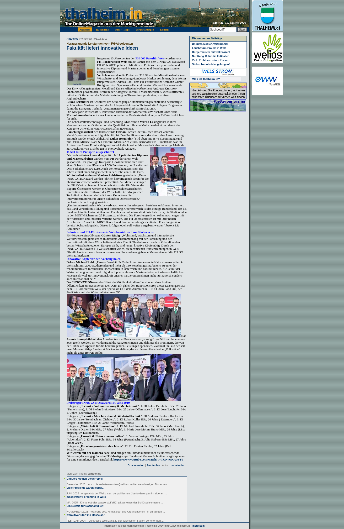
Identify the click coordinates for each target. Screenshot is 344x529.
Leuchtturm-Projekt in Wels (209, 48)
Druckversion (136, 465)
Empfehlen (153, 465)
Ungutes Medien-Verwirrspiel (85, 478)
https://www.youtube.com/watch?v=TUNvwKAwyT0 (148, 459)
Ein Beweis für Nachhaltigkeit (85, 505)
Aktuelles (72, 38)
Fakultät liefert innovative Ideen (102, 48)
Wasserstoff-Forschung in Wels (86, 496)
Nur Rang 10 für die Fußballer (210, 56)
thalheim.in (177, 465)
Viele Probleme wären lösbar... (85, 487)
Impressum (198, 525)
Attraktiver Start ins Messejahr (86, 514)
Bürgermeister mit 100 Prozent (211, 52)
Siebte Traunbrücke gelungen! (211, 64)
